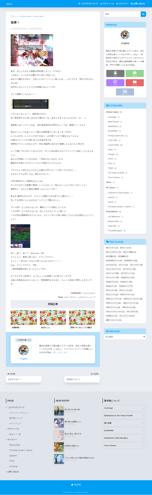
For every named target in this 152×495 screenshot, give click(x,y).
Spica (10, 3)
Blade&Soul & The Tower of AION (118, 416)
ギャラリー (122, 4)
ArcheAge (114, 117)
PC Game (112, 187)
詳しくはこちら (60, 352)
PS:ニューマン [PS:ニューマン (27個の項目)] (126, 290)
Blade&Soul (115, 126)
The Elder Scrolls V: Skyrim (121, 207)
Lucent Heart (89, 293)
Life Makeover (116, 216)
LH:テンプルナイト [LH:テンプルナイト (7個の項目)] (113, 269)
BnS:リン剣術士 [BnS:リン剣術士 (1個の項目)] (129, 252)
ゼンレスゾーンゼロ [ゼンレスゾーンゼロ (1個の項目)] (127, 316)
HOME (76, 484)
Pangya (113, 154)
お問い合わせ (138, 4)
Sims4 (112, 202)
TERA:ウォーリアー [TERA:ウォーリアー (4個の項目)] (113, 299)
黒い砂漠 (107, 423)
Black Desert (115, 121)
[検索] (143, 14)
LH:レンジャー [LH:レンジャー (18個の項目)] (112, 278)
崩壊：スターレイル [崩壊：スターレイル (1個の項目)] (113, 320)
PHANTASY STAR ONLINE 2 (116, 438)
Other (112, 149)
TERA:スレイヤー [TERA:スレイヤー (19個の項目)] (113, 303)
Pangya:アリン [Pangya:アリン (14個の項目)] (127, 278)
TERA (112, 168)
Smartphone (114, 212)
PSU (112, 163)
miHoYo (113, 197)
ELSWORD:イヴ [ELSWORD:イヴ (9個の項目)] (130, 261)
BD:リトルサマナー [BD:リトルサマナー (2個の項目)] (113, 252)
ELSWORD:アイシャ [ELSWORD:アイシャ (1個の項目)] (114, 261)
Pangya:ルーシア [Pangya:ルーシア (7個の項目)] (126, 286)
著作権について (16, 418)
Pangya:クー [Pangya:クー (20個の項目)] (126, 282)
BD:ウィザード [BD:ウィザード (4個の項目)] (112, 248)
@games (13, 456)
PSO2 (112, 159)
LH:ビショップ (88, 297)
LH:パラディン (72, 297)
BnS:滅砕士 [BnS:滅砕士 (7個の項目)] (123, 256)
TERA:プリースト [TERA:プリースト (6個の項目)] (113, 307)
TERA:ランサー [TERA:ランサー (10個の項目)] (128, 307)
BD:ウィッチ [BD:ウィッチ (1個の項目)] (125, 248)
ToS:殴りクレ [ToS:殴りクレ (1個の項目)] (111, 316)
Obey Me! (114, 226)
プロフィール (107, 4)
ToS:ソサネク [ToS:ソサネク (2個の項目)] (132, 312)
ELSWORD (114, 131)
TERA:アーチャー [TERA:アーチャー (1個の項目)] (127, 294)
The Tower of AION (118, 173)
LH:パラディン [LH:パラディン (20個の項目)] (129, 269)
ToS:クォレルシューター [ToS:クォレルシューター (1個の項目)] (115, 312)
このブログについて (88, 4)
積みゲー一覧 (15, 434)
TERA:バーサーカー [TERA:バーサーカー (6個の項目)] (130, 303)
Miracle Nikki (115, 221)
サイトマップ (15, 424)
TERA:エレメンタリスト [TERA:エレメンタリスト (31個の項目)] (133, 299)
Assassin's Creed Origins (120, 193)
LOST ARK (114, 140)
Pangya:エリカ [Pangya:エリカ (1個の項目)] (112, 282)
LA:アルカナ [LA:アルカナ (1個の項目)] (111, 265)
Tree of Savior (116, 177)
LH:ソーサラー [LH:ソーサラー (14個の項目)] (136, 265)
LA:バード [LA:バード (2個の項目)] (123, 265)
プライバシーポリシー (18, 413)
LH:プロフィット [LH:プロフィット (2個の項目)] (127, 273)
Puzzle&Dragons (117, 230)
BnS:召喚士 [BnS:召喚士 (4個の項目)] (111, 256)
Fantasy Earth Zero (118, 135)
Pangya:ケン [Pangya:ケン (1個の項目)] (111, 286)
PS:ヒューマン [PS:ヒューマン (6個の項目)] (112, 294)
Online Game (114, 112)
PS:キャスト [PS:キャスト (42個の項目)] (111, 290)
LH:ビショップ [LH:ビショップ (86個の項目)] (112, 273)
